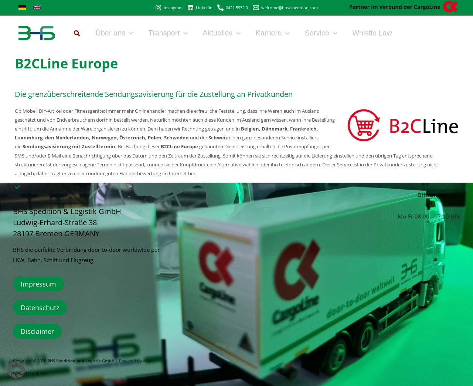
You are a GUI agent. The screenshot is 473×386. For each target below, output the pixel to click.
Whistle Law (372, 33)
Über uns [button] (114, 32)
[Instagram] (169, 7)
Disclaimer (37, 331)
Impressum (38, 284)
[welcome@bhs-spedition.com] (285, 7)
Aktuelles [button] (222, 32)
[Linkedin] (200, 7)
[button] (77, 34)
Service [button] (320, 32)
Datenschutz (40, 307)
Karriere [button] (272, 32)
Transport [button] (168, 32)
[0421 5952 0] (232, 7)
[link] (22, 7)
